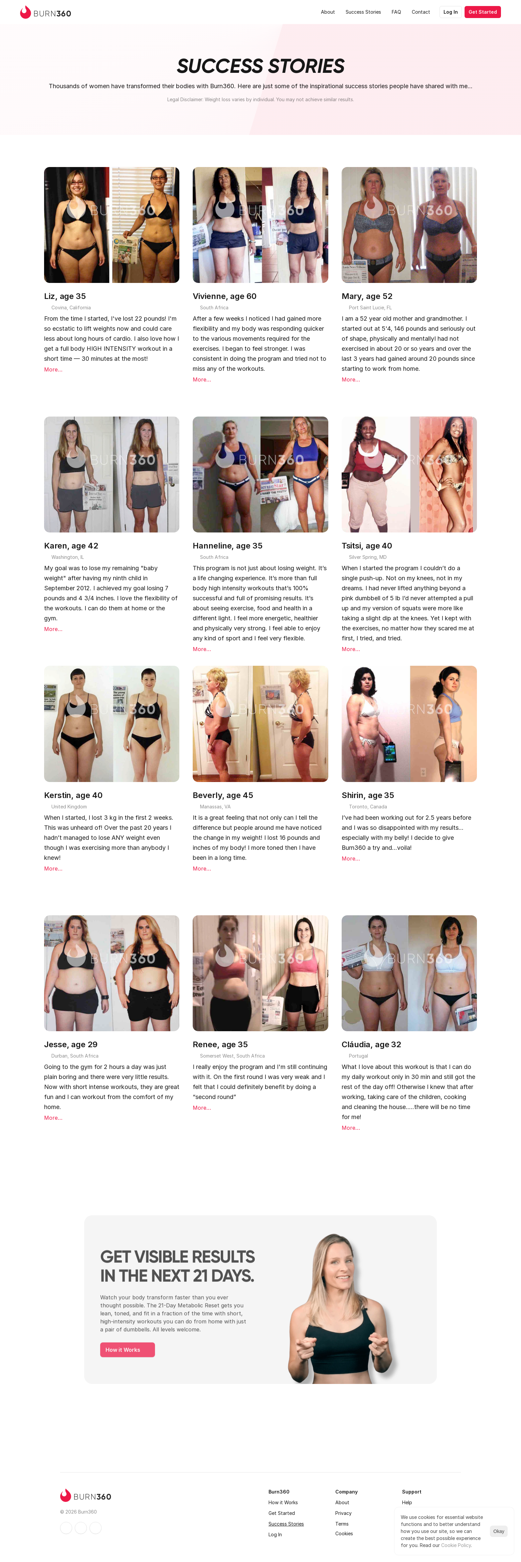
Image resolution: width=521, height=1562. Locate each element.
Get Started (282, 1513)
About (342, 1502)
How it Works (283, 1502)
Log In (275, 1534)
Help (407, 1502)
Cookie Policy (456, 1545)
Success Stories (286, 1524)
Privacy (343, 1513)
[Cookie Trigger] (344, 1533)
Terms (342, 1524)
